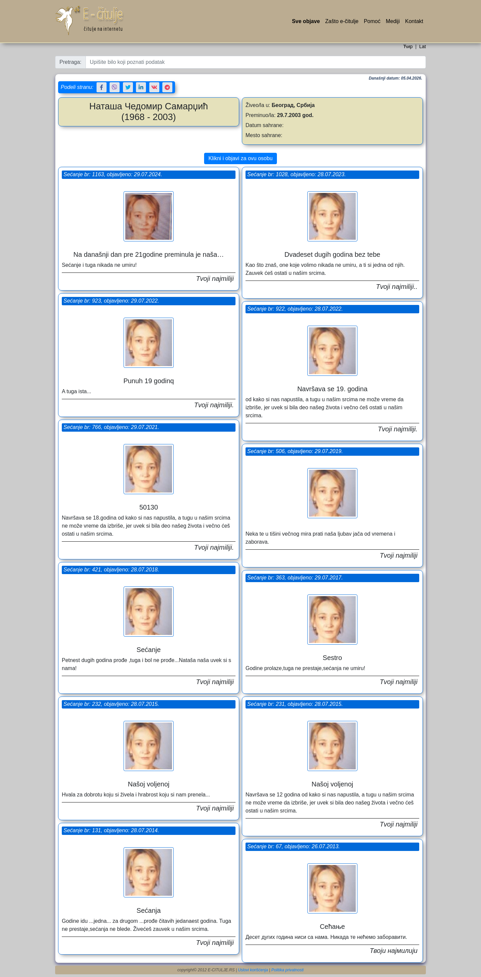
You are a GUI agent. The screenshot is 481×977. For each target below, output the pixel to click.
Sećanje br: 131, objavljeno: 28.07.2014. (111, 830)
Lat (422, 46)
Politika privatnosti (287, 970)
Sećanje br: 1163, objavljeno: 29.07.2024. (112, 174)
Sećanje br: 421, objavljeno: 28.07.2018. (111, 569)
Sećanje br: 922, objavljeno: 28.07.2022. (295, 309)
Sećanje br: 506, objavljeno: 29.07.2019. (295, 451)
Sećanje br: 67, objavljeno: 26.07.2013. (293, 846)
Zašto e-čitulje (342, 21)
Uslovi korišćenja (253, 970)
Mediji (393, 21)
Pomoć (372, 21)
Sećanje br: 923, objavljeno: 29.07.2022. (111, 301)
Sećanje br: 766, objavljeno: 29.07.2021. (111, 427)
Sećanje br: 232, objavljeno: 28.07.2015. (111, 704)
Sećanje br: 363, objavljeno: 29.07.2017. (295, 577)
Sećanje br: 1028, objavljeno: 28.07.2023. (296, 174)
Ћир (408, 46)
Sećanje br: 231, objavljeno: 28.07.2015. (295, 704)
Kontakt (414, 21)
